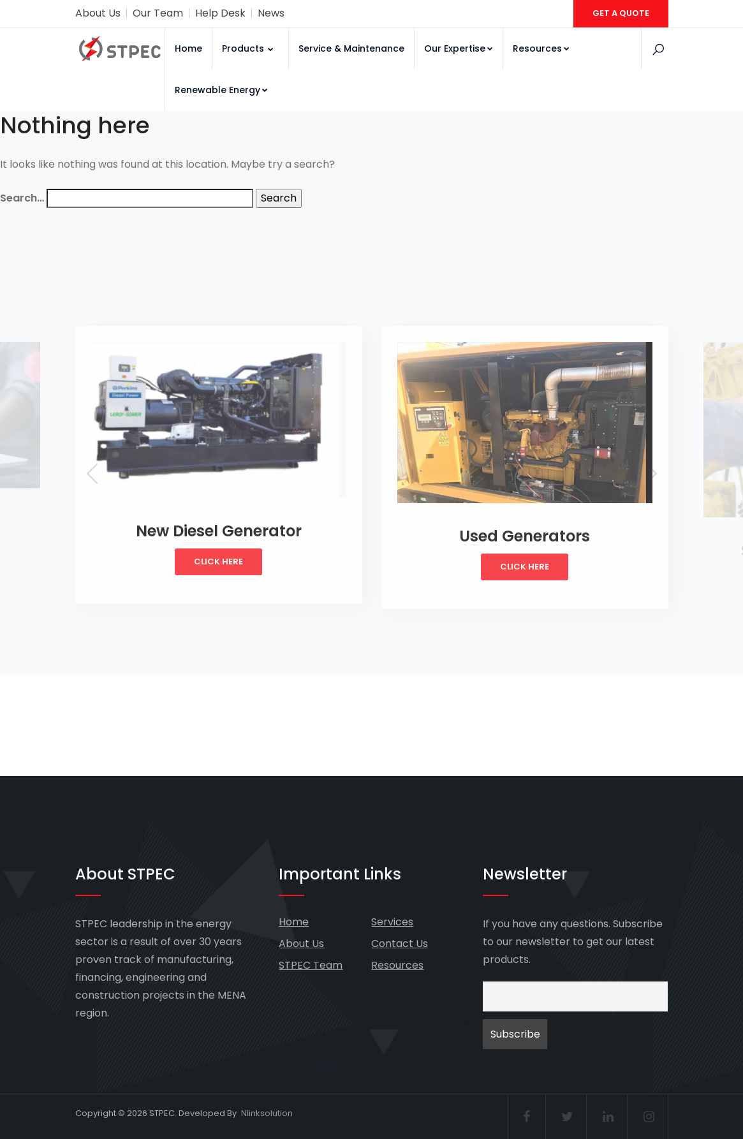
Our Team (158, 13)
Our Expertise (458, 48)
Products (249, 48)
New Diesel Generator (219, 530)
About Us (98, 13)
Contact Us (399, 943)
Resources (541, 48)
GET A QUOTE (620, 13)
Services (392, 922)
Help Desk (220, 13)
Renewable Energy (221, 90)
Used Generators (524, 536)
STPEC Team (310, 965)
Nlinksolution (267, 1113)
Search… (22, 198)
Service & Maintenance (351, 48)
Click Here (218, 561)
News (271, 13)
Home (188, 48)
